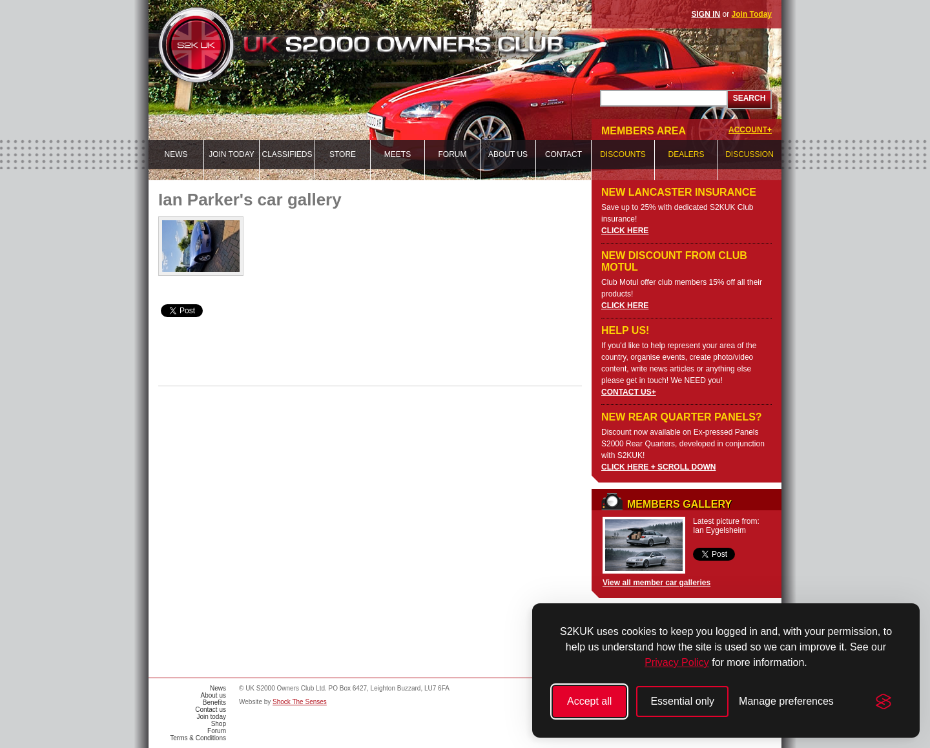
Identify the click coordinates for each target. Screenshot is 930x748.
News (176, 154)
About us (508, 154)
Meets (397, 154)
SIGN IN (706, 14)
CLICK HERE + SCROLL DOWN (658, 467)
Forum (453, 154)
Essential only (682, 701)
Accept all (589, 701)
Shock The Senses (300, 701)
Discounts (623, 154)
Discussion (749, 154)
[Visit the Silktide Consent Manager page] (883, 701)
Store (342, 154)
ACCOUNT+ (750, 129)
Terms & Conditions (198, 738)
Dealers (686, 154)
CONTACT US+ (628, 392)
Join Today (752, 14)
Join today (231, 154)
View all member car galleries (656, 582)
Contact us (210, 709)
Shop (218, 723)
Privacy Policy (677, 662)
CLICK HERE (624, 230)
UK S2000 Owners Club (385, 45)
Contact (563, 154)
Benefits (214, 702)
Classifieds (287, 154)
